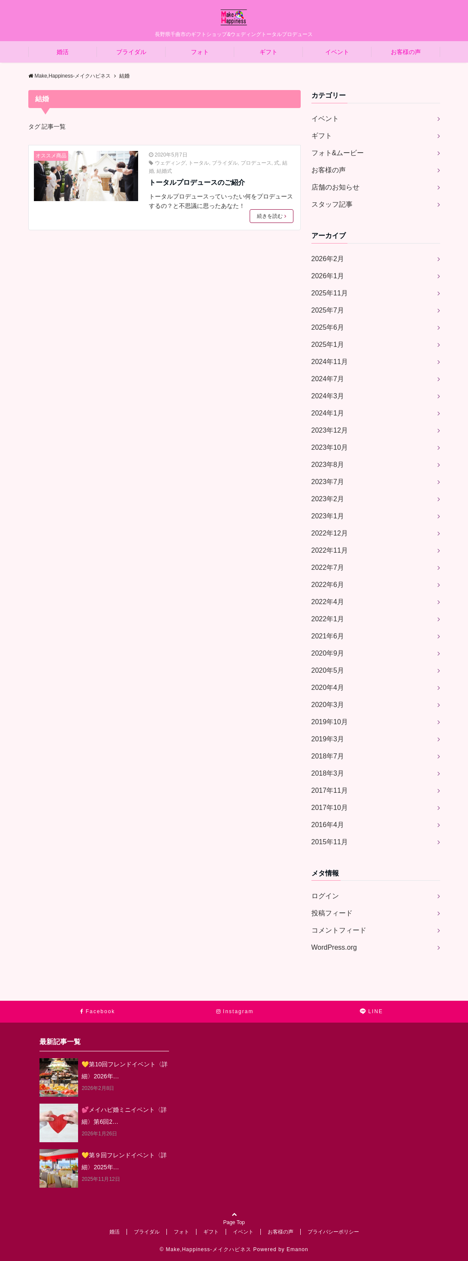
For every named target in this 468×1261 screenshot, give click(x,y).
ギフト (269, 51)
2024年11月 (329, 361)
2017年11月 (329, 790)
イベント (337, 51)
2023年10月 (329, 447)
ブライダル (131, 51)
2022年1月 (327, 619)
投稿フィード (332, 913)
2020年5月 (327, 670)
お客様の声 (406, 51)
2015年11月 (329, 842)
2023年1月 (327, 516)
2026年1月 (327, 276)
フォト (200, 51)
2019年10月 (329, 721)
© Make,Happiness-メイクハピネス (205, 1249)
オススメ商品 (51, 156)
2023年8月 (327, 464)
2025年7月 (327, 310)
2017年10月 (329, 807)
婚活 (63, 51)
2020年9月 (327, 653)
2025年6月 (327, 327)
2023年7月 (327, 481)
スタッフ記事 (332, 204)
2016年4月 (327, 824)
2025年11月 (329, 293)
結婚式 (164, 171)
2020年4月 (327, 687)
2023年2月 (327, 499)
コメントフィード (338, 930)
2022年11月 (329, 550)
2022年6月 (327, 584)
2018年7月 (327, 756)
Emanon (297, 1249)
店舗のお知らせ (335, 187)
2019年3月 (327, 739)
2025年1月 (327, 344)
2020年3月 (327, 704)
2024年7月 (327, 378)
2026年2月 (327, 258)
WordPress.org (334, 947)
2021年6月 (327, 636)
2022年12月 (329, 533)
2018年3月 (327, 773)
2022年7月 (327, 567)
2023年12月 (329, 430)
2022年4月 (327, 601)
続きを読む (271, 216)
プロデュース (256, 163)
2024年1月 (327, 413)
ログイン (325, 896)
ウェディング (170, 163)
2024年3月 (327, 396)
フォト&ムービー (337, 152)
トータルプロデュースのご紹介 (197, 182)
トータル (198, 163)
